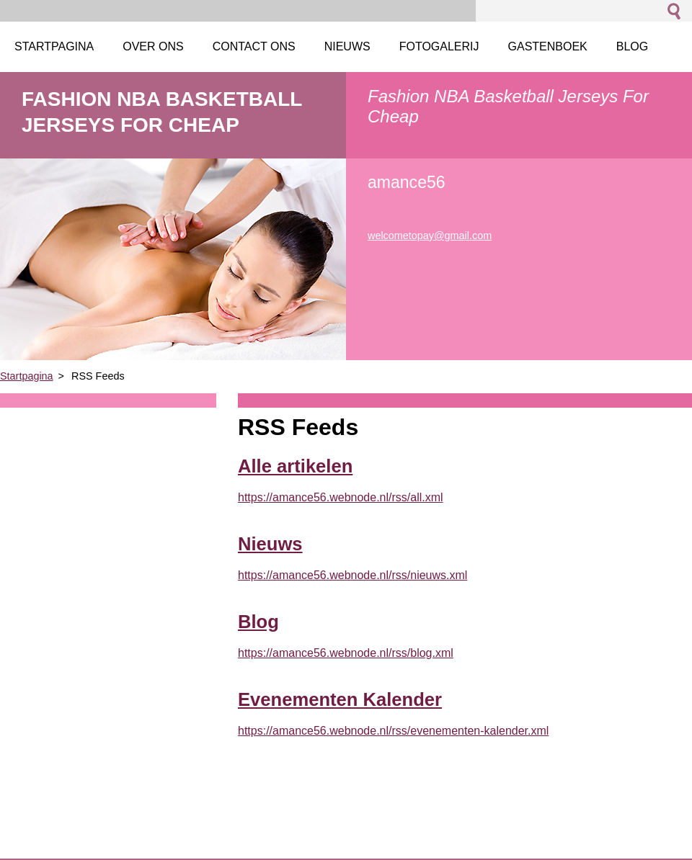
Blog (258, 622)
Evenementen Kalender (340, 699)
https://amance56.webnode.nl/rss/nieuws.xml (352, 575)
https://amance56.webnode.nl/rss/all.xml (340, 497)
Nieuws (270, 544)
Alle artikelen (295, 466)
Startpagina (26, 376)
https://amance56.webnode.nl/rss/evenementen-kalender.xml (393, 731)
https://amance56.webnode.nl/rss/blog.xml (345, 653)
